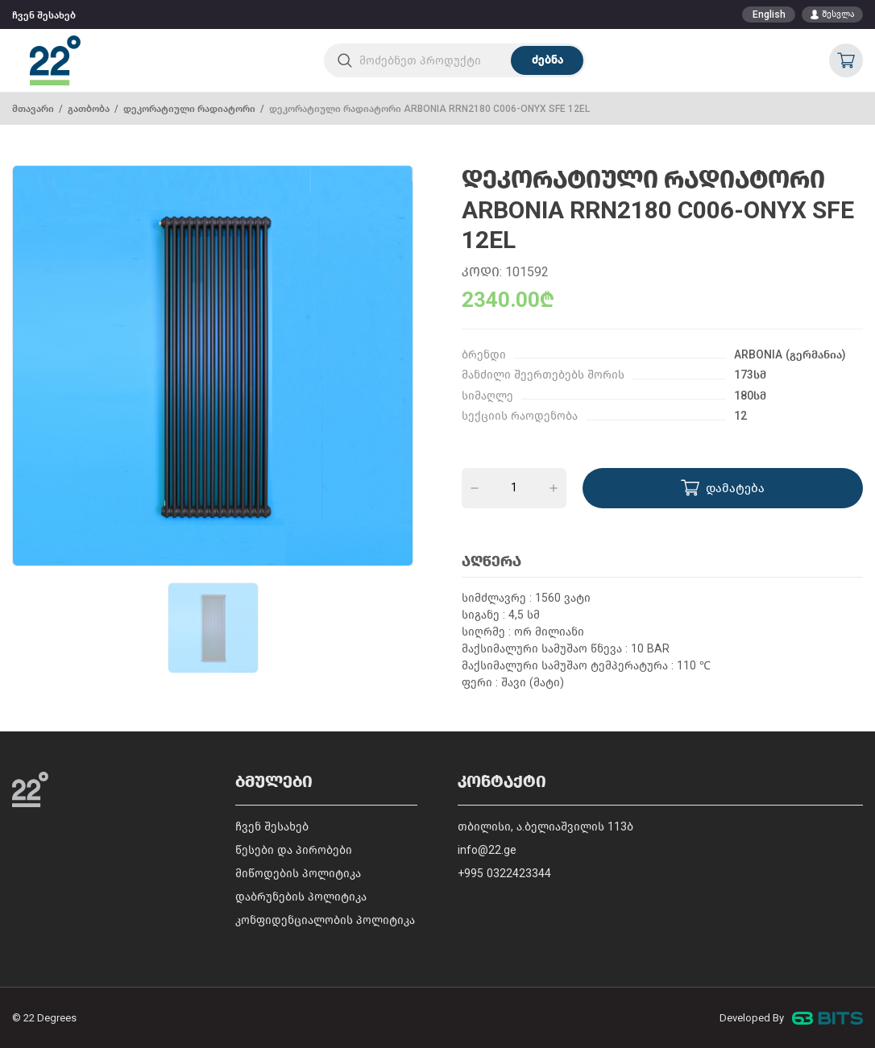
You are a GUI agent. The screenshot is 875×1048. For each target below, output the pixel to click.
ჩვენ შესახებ (44, 15)
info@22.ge (487, 850)
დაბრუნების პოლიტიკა (301, 897)
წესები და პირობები (293, 850)
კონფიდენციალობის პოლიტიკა (325, 920)
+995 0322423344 (504, 873)
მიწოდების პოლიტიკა (298, 873)
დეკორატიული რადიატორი (189, 108)
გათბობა (89, 108)
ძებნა (547, 60)
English (769, 14)
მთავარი (33, 108)
